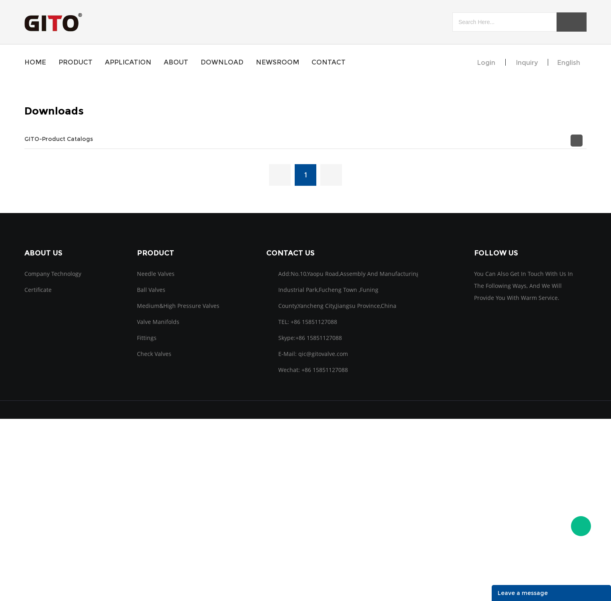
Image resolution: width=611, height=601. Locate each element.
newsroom (277, 62)
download (222, 62)
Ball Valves (151, 289)
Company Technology (52, 273)
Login (486, 62)
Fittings (147, 338)
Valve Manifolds (158, 322)
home (35, 62)
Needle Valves (156, 273)
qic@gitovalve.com (323, 354)
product (75, 62)
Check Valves (154, 354)
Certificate (38, 289)
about (176, 62)
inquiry (527, 62)
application (128, 62)
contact (329, 62)
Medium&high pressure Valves (178, 306)
